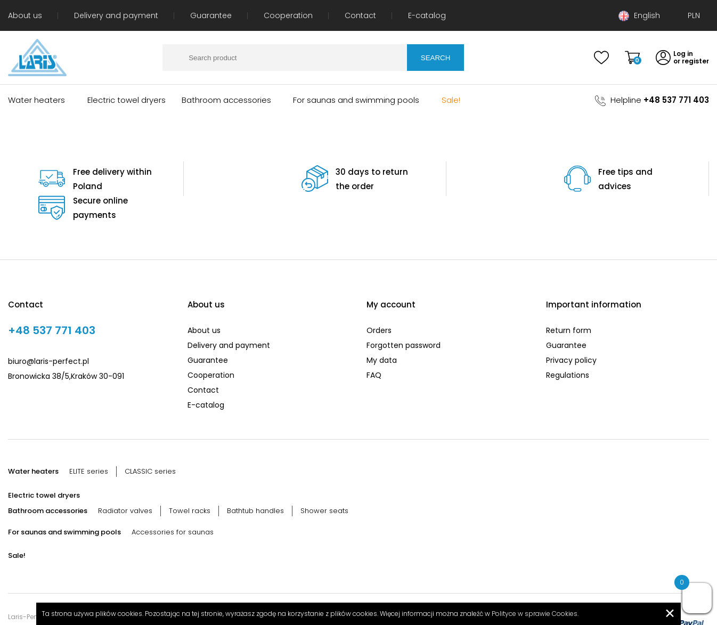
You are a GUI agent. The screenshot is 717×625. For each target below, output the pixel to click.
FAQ (373, 345)
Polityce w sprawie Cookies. (535, 613)
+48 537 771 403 (51, 301)
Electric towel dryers (126, 99)
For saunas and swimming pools (356, 99)
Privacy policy (571, 331)
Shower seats (324, 481)
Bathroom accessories (226, 99)
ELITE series (88, 442)
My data (381, 331)
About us (25, 15)
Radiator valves (125, 481)
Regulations (567, 345)
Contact (360, 15)
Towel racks (189, 481)
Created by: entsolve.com (50, 601)
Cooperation (288, 15)
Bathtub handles (255, 481)
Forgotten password (403, 316)
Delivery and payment (116, 15)
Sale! (451, 99)
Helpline (652, 99)
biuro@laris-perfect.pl (48, 332)
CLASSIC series (150, 442)
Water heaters (36, 99)
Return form (568, 301)
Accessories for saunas (173, 503)
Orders (379, 301)
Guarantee (211, 15)
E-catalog (427, 15)
